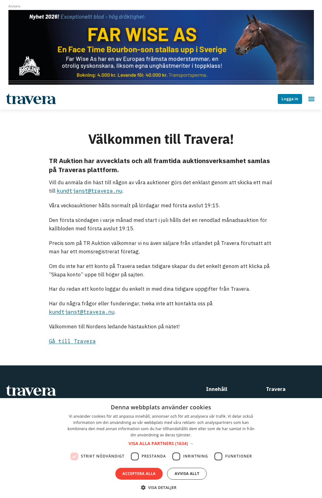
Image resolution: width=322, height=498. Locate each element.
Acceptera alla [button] (139, 473)
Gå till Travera (72, 341)
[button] (160, 443)
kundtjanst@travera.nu (89, 190)
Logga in (289, 98)
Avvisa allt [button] (187, 473)
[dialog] (161, 448)
